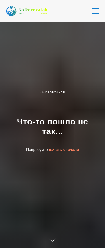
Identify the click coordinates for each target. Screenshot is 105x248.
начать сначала (64, 149)
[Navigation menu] (95, 11)
